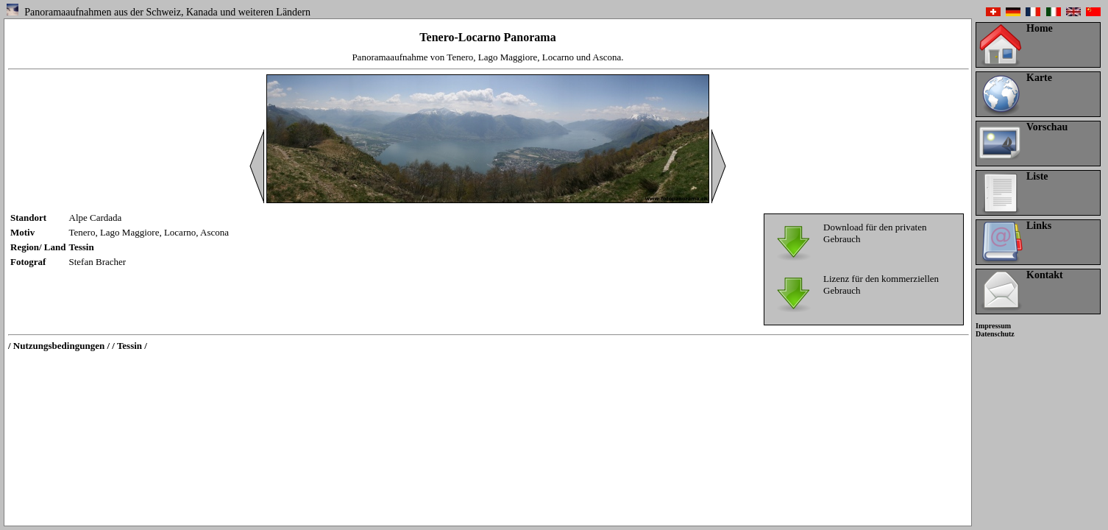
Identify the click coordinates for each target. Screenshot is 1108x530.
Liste (1037, 176)
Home (1039, 28)
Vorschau (1047, 126)
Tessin (81, 246)
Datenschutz (995, 334)
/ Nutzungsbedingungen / (59, 345)
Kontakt (1044, 274)
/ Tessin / (129, 345)
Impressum (993, 326)
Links (1038, 225)
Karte (1039, 77)
